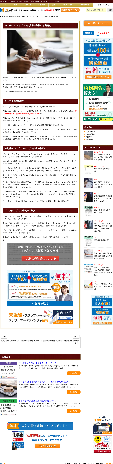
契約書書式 (90, 139)
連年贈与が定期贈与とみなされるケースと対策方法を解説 (43, 382)
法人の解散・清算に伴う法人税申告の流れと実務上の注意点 (103, 184)
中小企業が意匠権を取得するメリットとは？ (37, 363)
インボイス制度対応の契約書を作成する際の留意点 (103, 286)
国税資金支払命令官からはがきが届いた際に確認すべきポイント (103, 157)
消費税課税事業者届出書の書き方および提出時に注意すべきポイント (103, 198)
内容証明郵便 (90, 134)
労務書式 (89, 137)
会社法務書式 (90, 132)
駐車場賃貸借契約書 (101, 240)
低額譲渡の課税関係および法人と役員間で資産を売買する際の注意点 (60, 342)
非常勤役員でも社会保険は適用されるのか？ (37, 401)
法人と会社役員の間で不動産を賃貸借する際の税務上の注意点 (103, 255)
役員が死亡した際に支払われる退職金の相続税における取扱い (20, 342)
